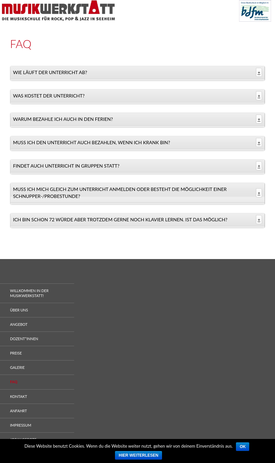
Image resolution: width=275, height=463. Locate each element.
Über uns (19, 310)
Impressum (20, 425)
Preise (16, 353)
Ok (243, 446)
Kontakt (18, 396)
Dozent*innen (24, 338)
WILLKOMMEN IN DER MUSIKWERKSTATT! (29, 292)
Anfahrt (18, 411)
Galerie (17, 367)
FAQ (13, 382)
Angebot (18, 324)
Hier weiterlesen (138, 455)
